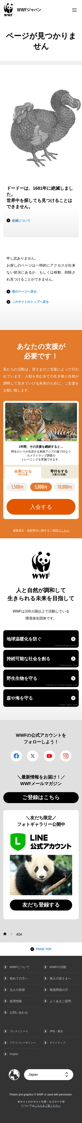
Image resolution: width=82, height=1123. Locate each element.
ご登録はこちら (41, 797)
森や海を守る (42, 701)
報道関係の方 (59, 989)
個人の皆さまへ (60, 978)
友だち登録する (41, 905)
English (14, 1054)
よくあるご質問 (60, 1001)
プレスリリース (19, 1031)
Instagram (65, 756)
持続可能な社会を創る (42, 661)
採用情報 (16, 1001)
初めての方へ (19, 978)
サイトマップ (57, 1042)
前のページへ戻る (24, 291)
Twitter (32, 756)
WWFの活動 (58, 967)
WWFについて (20, 967)
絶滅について (21, 220)
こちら (65, 530)
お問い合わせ (19, 1012)
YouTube (49, 756)
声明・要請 (56, 1031)
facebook (16, 756)
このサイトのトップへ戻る (30, 302)
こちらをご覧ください (48, 1105)
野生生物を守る (42, 681)
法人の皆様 (17, 989)
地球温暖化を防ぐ (42, 642)
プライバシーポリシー (23, 1042)
